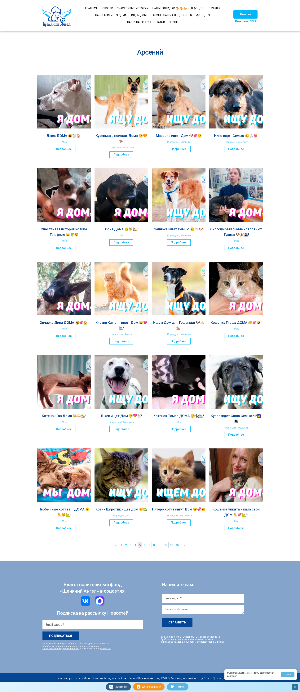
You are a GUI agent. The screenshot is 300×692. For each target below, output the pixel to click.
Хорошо (287, 674)
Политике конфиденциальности (60, 648)
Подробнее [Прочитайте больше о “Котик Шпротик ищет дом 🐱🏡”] (121, 522)
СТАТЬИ (160, 22)
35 (165, 545)
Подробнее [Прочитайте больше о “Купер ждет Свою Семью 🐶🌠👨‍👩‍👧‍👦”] (236, 434)
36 (171, 545)
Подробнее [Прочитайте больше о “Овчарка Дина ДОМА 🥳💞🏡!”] (64, 336)
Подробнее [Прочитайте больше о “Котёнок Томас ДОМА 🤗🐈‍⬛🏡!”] (179, 429)
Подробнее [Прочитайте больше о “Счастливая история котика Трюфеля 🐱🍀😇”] (64, 248)
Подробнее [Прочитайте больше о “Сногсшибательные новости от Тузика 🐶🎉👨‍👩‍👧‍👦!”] (236, 248)
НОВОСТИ (107, 8)
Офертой (105, 648)
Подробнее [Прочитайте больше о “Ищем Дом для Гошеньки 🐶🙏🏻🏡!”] (179, 341)
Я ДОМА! (121, 15)
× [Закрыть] (295, 686)
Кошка (128, 334)
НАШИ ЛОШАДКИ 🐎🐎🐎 (169, 8)
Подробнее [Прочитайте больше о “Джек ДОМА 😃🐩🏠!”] (64, 149)
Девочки (230, 142)
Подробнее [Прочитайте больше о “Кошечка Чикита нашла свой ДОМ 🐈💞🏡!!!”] (236, 528)
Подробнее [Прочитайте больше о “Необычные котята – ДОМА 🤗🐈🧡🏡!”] (64, 528)
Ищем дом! (116, 147)
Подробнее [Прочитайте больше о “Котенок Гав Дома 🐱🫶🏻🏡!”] (64, 429)
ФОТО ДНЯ (203, 15)
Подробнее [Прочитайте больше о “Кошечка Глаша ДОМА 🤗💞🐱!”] (236, 336)
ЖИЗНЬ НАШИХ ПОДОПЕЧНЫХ (172, 15)
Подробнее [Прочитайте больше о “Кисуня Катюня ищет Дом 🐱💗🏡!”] (121, 341)
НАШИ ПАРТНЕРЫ (139, 22)
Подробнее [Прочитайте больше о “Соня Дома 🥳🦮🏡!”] (121, 242)
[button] (245, 14)
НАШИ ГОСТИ (103, 15)
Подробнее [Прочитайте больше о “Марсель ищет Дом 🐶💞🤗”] (179, 149)
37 (177, 545)
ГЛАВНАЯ (91, 8)
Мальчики (128, 147)
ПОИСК (173, 22)
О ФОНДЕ (197, 8)
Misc (64, 142)
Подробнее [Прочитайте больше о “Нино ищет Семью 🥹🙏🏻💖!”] (236, 149)
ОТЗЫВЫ (214, 8)
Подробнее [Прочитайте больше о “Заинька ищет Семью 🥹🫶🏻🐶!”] (179, 242)
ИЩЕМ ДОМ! (139, 15)
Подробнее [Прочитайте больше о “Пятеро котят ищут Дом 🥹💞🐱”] (179, 522)
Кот (128, 515)
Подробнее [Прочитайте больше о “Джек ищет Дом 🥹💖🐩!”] (121, 429)
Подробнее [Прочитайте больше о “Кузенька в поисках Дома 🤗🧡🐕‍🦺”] (121, 154)
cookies (248, 673)
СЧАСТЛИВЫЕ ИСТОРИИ (132, 8)
